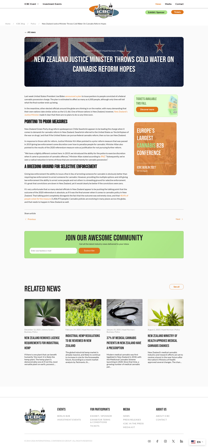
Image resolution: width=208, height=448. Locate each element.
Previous (30, 219)
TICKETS (94, 426)
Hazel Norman (109, 50)
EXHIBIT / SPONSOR (101, 416)
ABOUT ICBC (163, 416)
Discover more (147, 109)
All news (30, 32)
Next (180, 219)
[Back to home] (104, 9)
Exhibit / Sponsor (156, 12)
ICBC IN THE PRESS (133, 423)
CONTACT (161, 419)
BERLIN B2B (63, 416)
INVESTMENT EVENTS (69, 419)
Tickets (177, 12)
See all (176, 286)
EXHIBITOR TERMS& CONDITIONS (100, 420)
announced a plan (73, 96)
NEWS (126, 416)
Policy (120, 50)
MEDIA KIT (129, 427)
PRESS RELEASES (132, 419)
